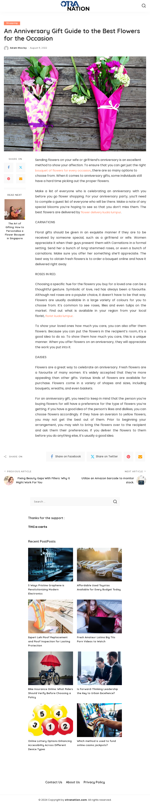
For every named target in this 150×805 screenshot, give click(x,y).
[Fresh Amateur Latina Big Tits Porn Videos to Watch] (99, 616)
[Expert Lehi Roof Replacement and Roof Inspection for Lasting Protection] (50, 616)
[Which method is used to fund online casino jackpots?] (99, 720)
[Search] (143, 6)
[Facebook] (8, 167)
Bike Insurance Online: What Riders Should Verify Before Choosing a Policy (47, 693)
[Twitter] (20, 167)
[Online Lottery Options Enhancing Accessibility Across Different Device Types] (50, 720)
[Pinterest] (8, 179)
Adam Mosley (18, 47)
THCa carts (37, 527)
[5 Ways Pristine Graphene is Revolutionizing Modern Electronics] (50, 565)
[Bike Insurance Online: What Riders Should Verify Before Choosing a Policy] (50, 668)
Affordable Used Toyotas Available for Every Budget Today (95, 589)
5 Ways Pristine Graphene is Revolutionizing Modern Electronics (47, 589)
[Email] (20, 179)
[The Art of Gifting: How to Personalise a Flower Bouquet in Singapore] (14, 209)
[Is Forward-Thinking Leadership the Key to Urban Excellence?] (99, 668)
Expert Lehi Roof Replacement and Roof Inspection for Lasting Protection (50, 641)
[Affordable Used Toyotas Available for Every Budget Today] (99, 565)
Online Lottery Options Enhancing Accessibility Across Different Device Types (49, 745)
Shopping (12, 23)
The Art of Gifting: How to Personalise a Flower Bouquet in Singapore (15, 231)
